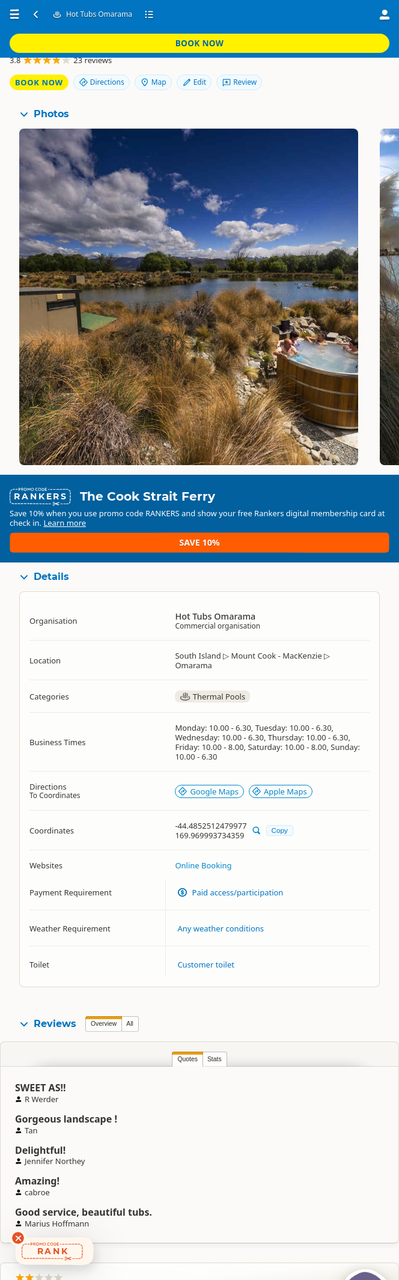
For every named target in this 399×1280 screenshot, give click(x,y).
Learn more (145, 530)
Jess (390, 1098)
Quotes (103, 1047)
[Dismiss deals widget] (18, 1238)
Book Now (344, 14)
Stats (130, 1047)
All (129, 1012)
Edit (311, 76)
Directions (309, 55)
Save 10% (354, 525)
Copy (280, 819)
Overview (104, 1012)
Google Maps (208, 779)
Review (357, 76)
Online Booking (203, 854)
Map (361, 55)
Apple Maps (279, 779)
